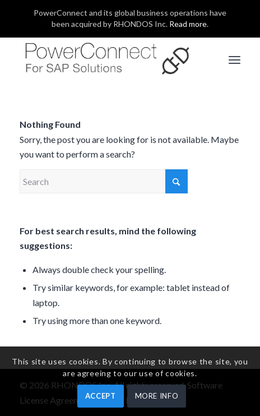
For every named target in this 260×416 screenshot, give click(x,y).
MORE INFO (157, 395)
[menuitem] (234, 59)
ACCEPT (100, 395)
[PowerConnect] (108, 59)
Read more (188, 24)
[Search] (104, 181)
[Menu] (234, 59)
